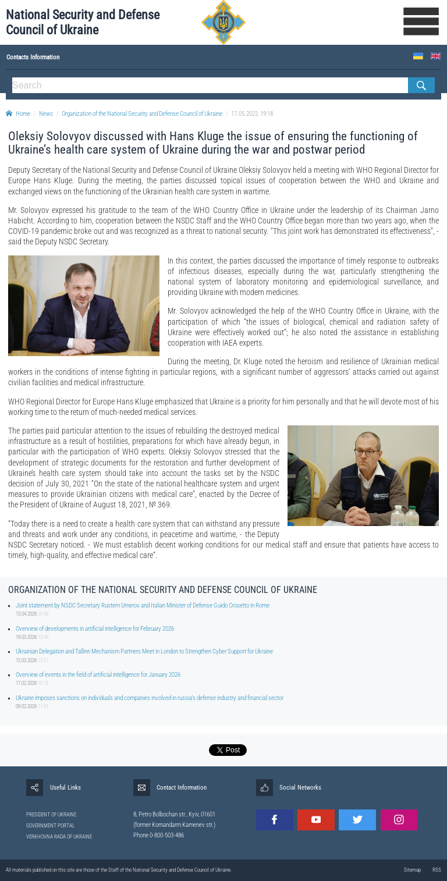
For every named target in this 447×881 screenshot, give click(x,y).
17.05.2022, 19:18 (252, 114)
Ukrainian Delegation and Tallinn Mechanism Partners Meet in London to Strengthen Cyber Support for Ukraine (144, 651)
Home (18, 114)
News (46, 114)
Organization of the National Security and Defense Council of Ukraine (142, 114)
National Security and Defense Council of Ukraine (82, 22)
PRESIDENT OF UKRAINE (51, 815)
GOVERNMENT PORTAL (50, 826)
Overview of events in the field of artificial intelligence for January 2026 (98, 674)
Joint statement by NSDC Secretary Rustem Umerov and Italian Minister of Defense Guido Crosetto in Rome (142, 605)
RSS (436, 870)
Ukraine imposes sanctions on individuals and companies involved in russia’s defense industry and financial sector (149, 698)
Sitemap (412, 870)
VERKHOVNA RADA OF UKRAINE (59, 837)
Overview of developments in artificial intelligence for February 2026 (95, 629)
